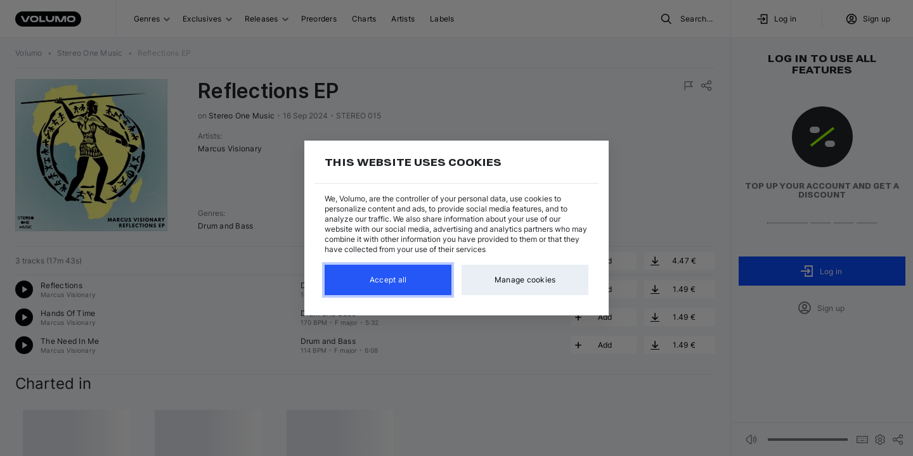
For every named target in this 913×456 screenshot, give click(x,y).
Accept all (388, 279)
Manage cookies (525, 279)
